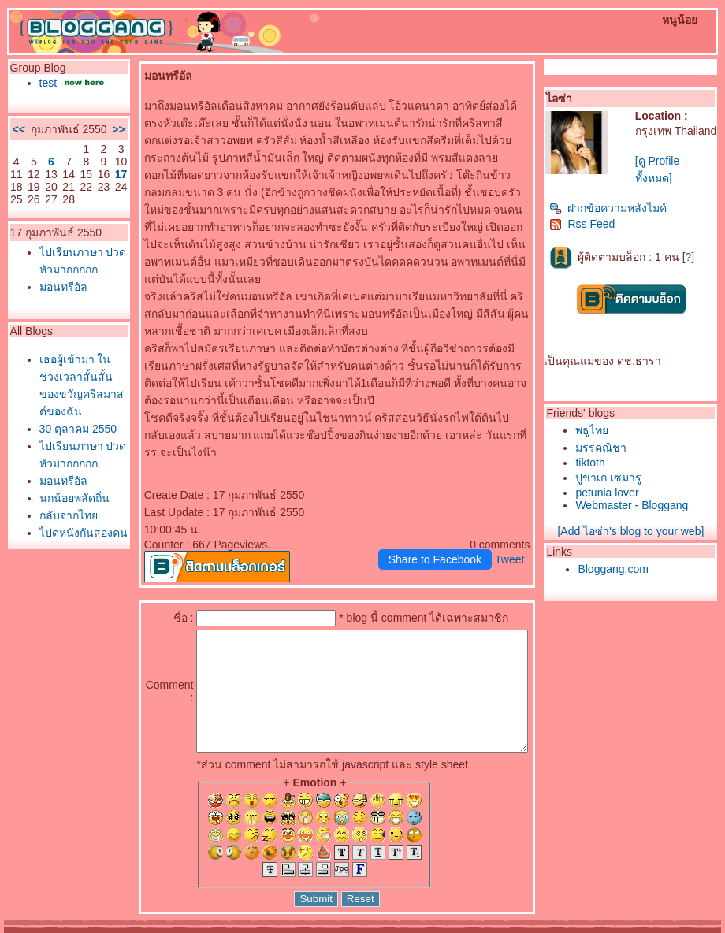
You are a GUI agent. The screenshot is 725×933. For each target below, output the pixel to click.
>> (82, 148)
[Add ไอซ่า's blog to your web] (634, 531)
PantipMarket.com (99, 927)
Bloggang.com (617, 569)
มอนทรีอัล (59, 342)
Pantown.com (174, 927)
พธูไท (595, 430)
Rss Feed (586, 223)
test (44, 82)
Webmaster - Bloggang (635, 505)
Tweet (513, 525)
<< (15, 148)
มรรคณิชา (604, 447)
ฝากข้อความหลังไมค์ (612, 208)
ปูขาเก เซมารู (612, 477)
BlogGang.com (275, 927)
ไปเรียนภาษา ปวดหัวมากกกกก (64, 307)
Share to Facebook (438, 525)
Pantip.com (30, 927)
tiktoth (593, 462)
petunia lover (610, 492)
